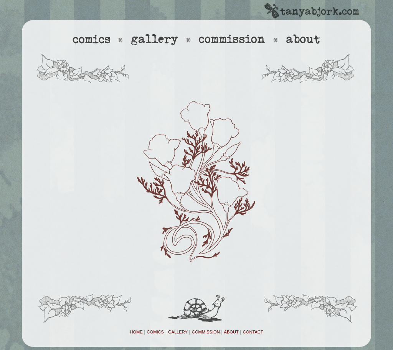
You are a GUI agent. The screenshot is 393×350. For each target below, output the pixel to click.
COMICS (155, 332)
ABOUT (231, 332)
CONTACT (253, 332)
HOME (136, 332)
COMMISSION (206, 332)
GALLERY (178, 332)
